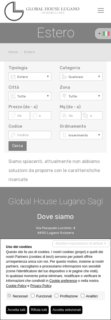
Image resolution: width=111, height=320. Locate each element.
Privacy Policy (40, 286)
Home (13, 52)
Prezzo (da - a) (23, 107)
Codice (15, 126)
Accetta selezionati (66, 310)
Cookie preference (63, 281)
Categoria (70, 68)
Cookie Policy (16, 286)
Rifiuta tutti (39, 310)
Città (13, 87)
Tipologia (17, 68)
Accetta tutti (16, 310)
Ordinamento (73, 126)
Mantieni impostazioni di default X (81, 243)
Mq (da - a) (70, 107)
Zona (65, 87)
